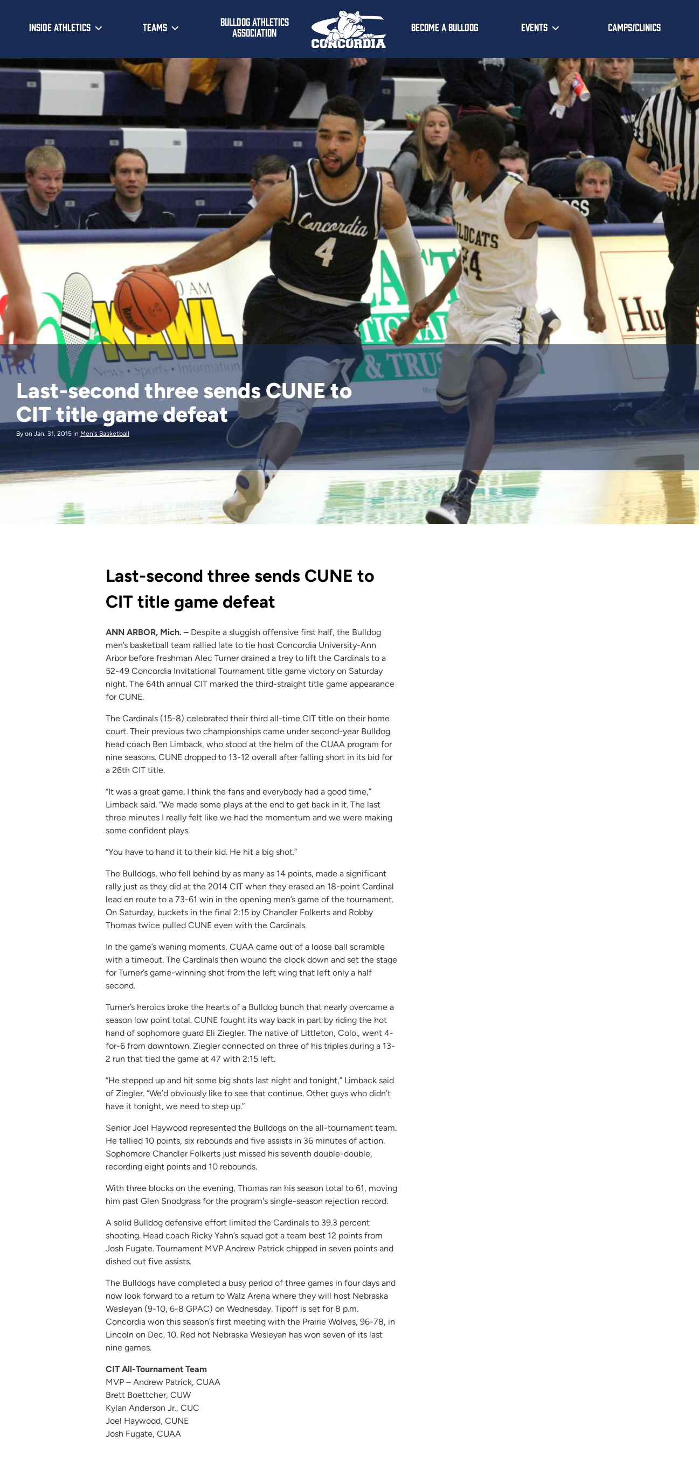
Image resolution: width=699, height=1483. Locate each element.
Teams (155, 27)
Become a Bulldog (444, 27)
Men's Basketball (104, 433)
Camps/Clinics (634, 27)
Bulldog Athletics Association (254, 27)
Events (534, 27)
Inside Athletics (60, 27)
